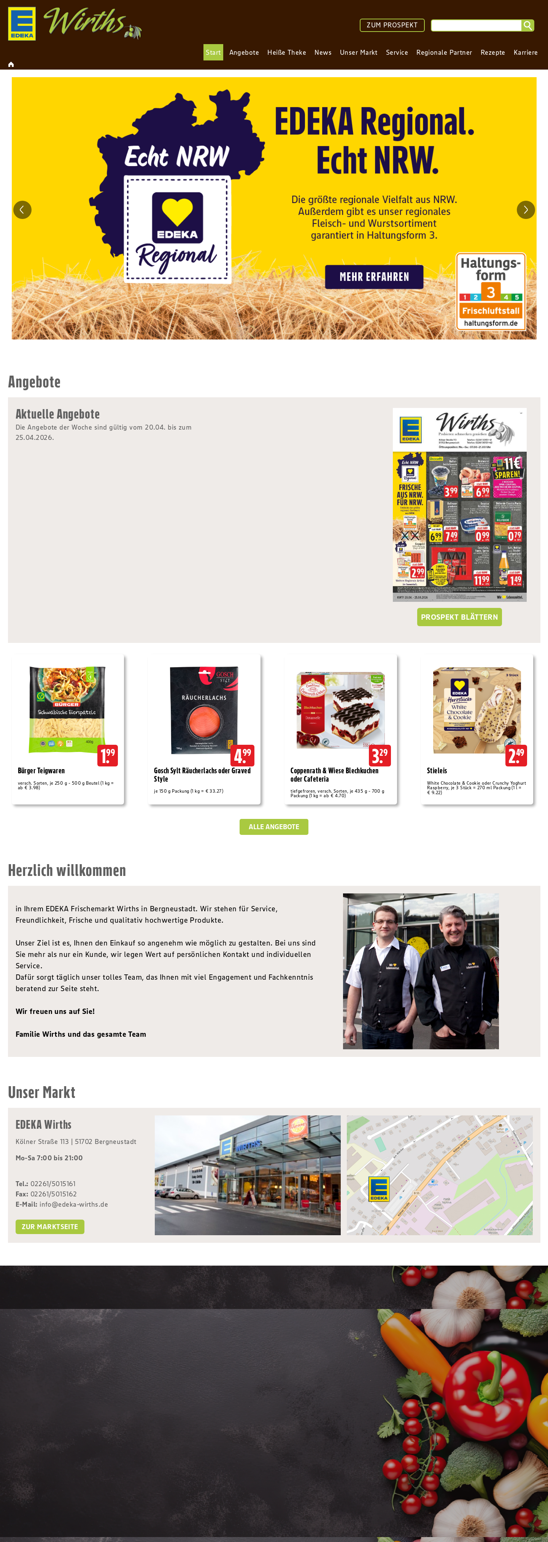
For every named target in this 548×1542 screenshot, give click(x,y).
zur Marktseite (50, 1227)
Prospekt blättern (460, 617)
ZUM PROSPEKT (392, 25)
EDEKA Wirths (44, 1124)
